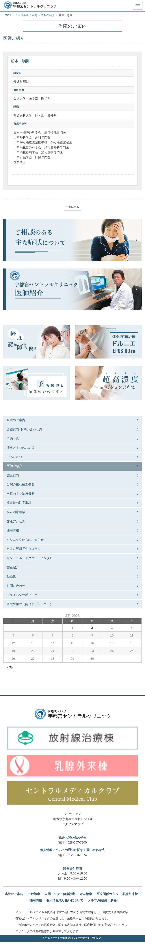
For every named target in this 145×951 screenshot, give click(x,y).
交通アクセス (16, 521)
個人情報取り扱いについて (64, 900)
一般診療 (34, 894)
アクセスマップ (72, 824)
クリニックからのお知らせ (25, 539)
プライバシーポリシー (22, 594)
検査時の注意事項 (19, 502)
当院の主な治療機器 (20, 493)
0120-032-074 (77, 855)
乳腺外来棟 (130, 894)
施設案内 (13, 475)
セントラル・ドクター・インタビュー (33, 558)
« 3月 (10, 667)
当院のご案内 (16, 420)
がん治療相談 (16, 512)
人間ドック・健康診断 (60, 894)
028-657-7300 (77, 842)
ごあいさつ (14, 456)
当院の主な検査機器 (20, 484)
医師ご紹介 (14, 466)
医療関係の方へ (107, 894)
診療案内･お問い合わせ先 (24, 429)
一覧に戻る (72, 206)
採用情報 (13, 530)
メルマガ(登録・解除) (102, 900)
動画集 (11, 576)
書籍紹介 (13, 567)
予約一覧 (13, 438)
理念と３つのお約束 (20, 447)
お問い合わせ (16, 585)
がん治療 (86, 894)
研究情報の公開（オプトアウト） (30, 604)
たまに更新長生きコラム (24, 548)
